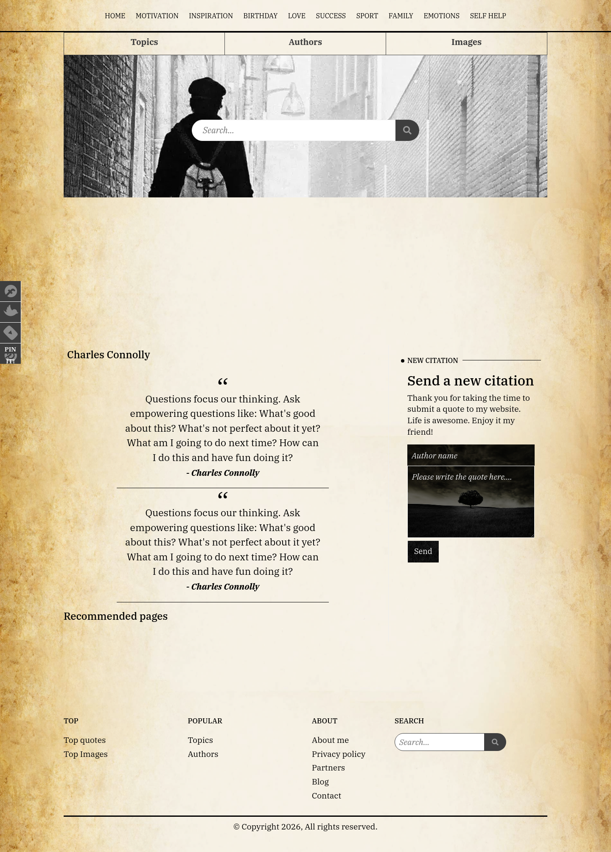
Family (401, 15)
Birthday (261, 15)
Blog (320, 781)
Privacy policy (338, 753)
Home (115, 15)
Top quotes (85, 739)
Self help (488, 15)
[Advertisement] (305, 261)
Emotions (441, 15)
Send (423, 551)
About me (330, 739)
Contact (326, 795)
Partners (328, 767)
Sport (367, 15)
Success (331, 15)
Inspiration (211, 15)
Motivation (157, 15)
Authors (203, 753)
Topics (200, 739)
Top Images (86, 753)
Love (297, 15)
